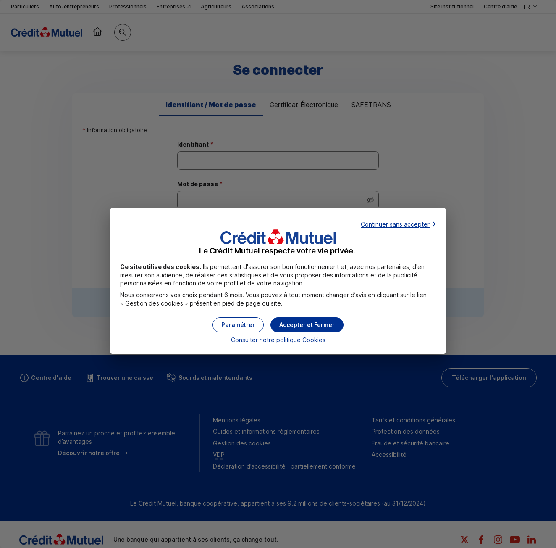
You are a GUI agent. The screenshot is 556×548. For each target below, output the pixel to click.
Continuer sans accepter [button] (395, 224)
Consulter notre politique (278, 339)
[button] (307, 324)
